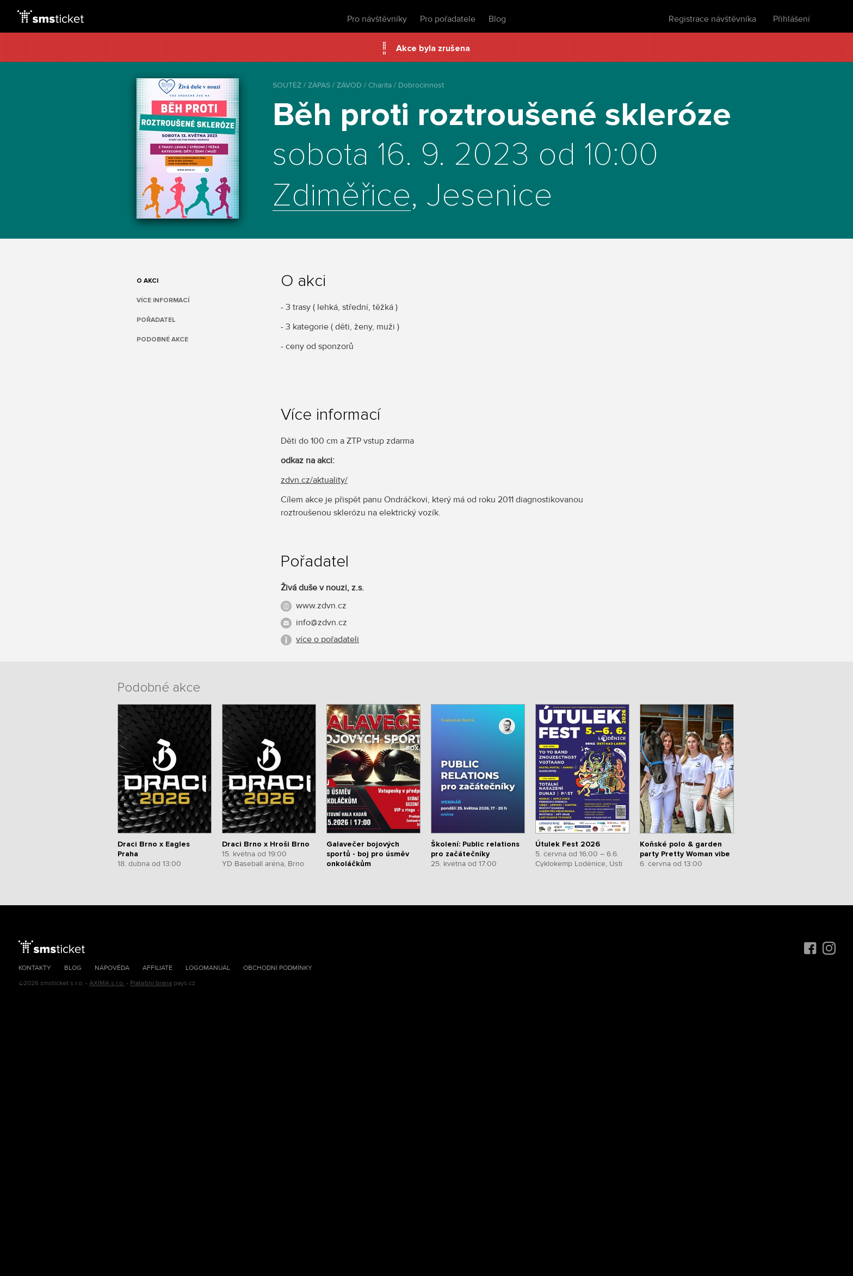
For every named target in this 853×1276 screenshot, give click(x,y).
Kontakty (34, 968)
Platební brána (151, 983)
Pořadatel (156, 320)
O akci (147, 281)
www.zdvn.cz (321, 605)
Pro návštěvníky (377, 19)
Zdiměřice (342, 196)
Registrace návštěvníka (712, 19)
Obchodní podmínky (277, 968)
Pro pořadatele (447, 19)
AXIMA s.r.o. (107, 983)
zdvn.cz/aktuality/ (314, 480)
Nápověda (112, 968)
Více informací (163, 300)
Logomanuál (208, 968)
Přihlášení (791, 19)
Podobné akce (162, 339)
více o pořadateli (327, 639)
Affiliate (157, 968)
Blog (497, 19)
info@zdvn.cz (321, 622)
